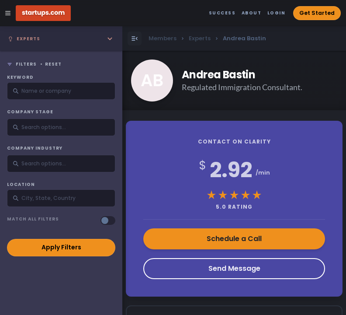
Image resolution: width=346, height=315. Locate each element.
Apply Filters (61, 247)
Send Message (234, 268)
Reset (53, 64)
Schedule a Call (234, 239)
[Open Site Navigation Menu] (8, 13)
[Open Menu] (135, 39)
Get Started (317, 13)
